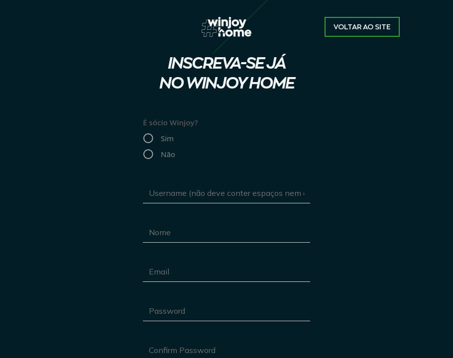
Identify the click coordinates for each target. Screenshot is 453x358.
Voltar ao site (362, 26)
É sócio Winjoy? (170, 122)
